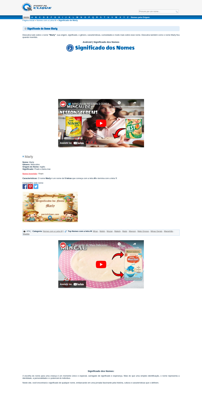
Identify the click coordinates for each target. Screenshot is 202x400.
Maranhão (168, 231)
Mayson (132, 231)
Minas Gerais (156, 231)
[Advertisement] (101, 75)
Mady (124, 231)
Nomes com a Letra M (46, 20)
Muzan (110, 231)
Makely (117, 231)
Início (26, 17)
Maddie (26, 234)
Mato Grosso (143, 231)
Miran (95, 231)
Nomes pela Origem (140, 17)
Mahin (102, 231)
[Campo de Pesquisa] (158, 11)
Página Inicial (28, 20)
